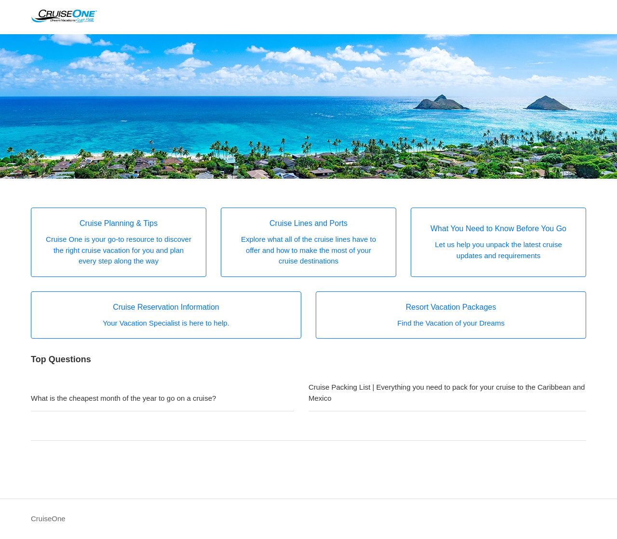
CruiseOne (48, 518)
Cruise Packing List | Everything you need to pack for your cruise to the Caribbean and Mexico (446, 392)
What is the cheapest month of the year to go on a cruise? (123, 398)
